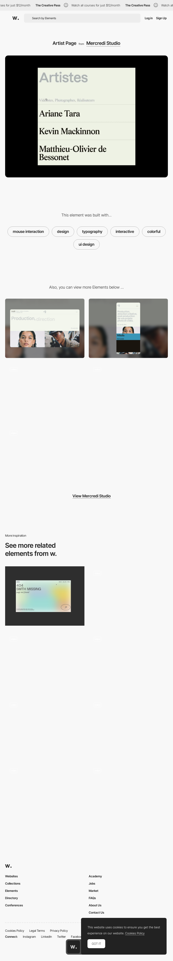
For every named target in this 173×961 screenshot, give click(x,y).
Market (93, 890)
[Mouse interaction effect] (128, 727)
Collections (12, 883)
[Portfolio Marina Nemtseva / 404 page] (44, 596)
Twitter (61, 936)
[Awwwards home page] (73, 947)
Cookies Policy (14, 930)
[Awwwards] (15, 18)
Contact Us (96, 912)
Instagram (29, 936)
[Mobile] (128, 328)
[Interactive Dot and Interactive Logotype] (44, 726)
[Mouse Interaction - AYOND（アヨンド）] (128, 793)
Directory (11, 898)
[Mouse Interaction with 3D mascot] (44, 793)
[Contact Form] (128, 392)
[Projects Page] (44, 455)
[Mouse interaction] (128, 596)
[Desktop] (44, 328)
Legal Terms (37, 930)
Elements (11, 890)
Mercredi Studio (103, 43)
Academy (95, 876)
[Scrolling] (44, 392)
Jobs (92, 883)
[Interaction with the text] (44, 661)
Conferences (14, 905)
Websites (11, 876)
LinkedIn (46, 936)
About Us (95, 905)
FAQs (92, 898)
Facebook (77, 936)
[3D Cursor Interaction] (128, 661)
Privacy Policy (59, 930)
